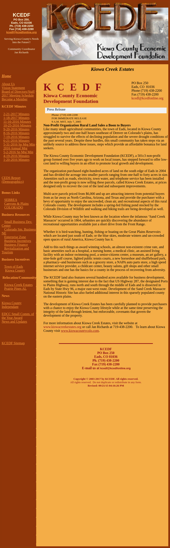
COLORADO (13, 207)
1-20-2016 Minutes (16, 159)
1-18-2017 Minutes (16, 118)
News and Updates (14, 321)
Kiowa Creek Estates (18, 285)
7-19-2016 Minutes (16, 137)
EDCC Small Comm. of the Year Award (18, 316)
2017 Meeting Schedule (18, 95)
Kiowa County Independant (12, 305)
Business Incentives (17, 241)
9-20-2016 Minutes (16, 129)
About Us (8, 84)
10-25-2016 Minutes (17, 125)
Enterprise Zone (15, 237)
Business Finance (16, 244)
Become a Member (15, 99)
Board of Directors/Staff (18, 91)
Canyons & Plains (16, 203)
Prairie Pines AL (15, 288)
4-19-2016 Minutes (16, 156)
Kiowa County (15, 270)
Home (6, 76)
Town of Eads (13, 266)
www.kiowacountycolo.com (80, 330)
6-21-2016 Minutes (16, 140)
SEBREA (10, 200)
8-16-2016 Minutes (16, 133)
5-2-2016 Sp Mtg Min (18, 152)
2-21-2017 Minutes (16, 114)
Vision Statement (13, 88)
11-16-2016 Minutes (17, 121)
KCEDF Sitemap (13, 343)
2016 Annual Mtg (15, 148)
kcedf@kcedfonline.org (21, 32)
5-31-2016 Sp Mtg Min (19, 144)
